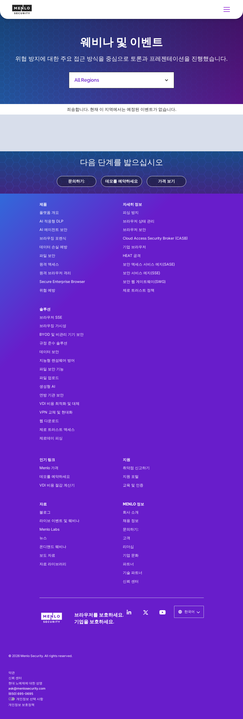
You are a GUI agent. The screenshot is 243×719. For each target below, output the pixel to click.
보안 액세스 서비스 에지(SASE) (149, 264)
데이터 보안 (49, 351)
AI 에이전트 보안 (53, 229)
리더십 (128, 546)
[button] (225, 9)
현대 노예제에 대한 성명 (25, 683)
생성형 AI (47, 386)
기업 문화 (131, 555)
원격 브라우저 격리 (55, 273)
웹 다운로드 (49, 420)
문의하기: (76, 181)
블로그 (44, 512)
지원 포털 (131, 476)
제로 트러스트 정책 (138, 290)
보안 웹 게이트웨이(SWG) (144, 281)
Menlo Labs (49, 529)
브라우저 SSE (50, 317)
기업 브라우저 (134, 247)
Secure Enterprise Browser (62, 281)
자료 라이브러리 (52, 564)
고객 (126, 538)
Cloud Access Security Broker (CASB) (155, 238)
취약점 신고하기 (136, 467)
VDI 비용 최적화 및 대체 (59, 403)
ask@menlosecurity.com (26, 688)
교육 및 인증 (133, 485)
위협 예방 (47, 290)
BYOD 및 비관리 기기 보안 (61, 334)
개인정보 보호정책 (21, 705)
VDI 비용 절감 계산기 (57, 485)
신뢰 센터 (131, 581)
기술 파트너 (132, 572)
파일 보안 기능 (51, 369)
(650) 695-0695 (20, 694)
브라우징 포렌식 (52, 238)
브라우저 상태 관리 (138, 221)
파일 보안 (47, 255)
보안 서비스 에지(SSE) (141, 273)
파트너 (128, 564)
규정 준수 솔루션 (53, 343)
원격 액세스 (49, 264)
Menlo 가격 (48, 467)
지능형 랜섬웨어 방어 (57, 360)
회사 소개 (131, 512)
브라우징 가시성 (52, 325)
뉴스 (43, 538)
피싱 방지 (131, 212)
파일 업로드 (49, 377)
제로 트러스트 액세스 (57, 429)
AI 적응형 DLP (51, 221)
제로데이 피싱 (51, 438)
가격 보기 (166, 181)
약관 (11, 673)
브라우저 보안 (134, 229)
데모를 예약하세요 (121, 181)
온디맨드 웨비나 (52, 546)
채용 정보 (131, 520)
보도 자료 (47, 555)
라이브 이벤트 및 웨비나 (59, 520)
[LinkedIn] (129, 612)
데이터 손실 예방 (53, 247)
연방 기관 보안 (51, 395)
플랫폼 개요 (49, 212)
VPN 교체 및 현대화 (56, 412)
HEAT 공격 (132, 255)
